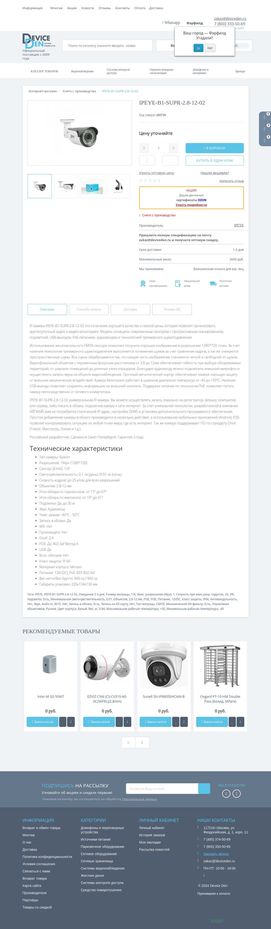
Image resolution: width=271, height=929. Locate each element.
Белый (82, 609)
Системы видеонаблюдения (103, 868)
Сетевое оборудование (99, 854)
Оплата (72, 8)
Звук (37, 604)
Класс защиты (192, 599)
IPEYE (39, 594)
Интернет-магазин (43, 91)
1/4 (133, 594)
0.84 (102, 609)
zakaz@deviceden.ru (230, 18)
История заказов (152, 835)
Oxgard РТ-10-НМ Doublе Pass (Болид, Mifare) (220, 699)
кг (96, 609)
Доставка (90, 8)
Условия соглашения (39, 864)
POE (146, 599)
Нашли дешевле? (215, 173)
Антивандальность (223, 599)
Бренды (240, 71)
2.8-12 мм (135, 599)
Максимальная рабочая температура (132, 609)
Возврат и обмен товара (41, 828)
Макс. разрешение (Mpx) (154, 594)
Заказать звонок (216, 854)
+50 (162, 609)
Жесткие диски (92, 875)
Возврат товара (35, 878)
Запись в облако (80, 604)
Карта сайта (32, 886)
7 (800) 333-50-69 (229, 23)
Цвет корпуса (67, 609)
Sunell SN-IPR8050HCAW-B (164, 696)
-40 (222, 609)
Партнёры (30, 900)
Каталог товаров (44, 71)
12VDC (175, 599)
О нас (27, 842)
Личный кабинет (151, 828)
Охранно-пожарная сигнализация (161, 71)
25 (226, 594)
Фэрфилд (196, 23)
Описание (47, 309)
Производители (35, 893)
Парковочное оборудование (102, 847)
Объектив (120, 599)
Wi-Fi (57, 604)
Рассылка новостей (154, 849)
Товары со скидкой (37, 907)
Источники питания (96, 839)
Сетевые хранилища (97, 861)
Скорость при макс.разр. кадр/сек (199, 594)
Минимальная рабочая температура (192, 609)
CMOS (160, 604)
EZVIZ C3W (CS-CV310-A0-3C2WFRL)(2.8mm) (107, 699)
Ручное (51, 609)
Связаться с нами (36, 871)
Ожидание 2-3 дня (91, 594)
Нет (29, 604)
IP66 (206, 599)
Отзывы (139, 8)
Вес (90, 609)
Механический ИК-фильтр (184, 604)
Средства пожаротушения (101, 890)
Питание (164, 599)
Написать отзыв (231, 181)
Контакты (157, 8)
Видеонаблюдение (82, 71)
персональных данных (139, 799)
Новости (121, 8)
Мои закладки (150, 842)
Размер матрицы (118, 594)
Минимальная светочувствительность (78, 599)
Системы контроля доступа (118, 71)
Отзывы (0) (172, 309)
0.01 (109, 599)
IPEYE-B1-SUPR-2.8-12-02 (60, 594)
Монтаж (56, 8)
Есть (46, 599)
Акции (106, 8)
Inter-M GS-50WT (51, 696)
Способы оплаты (89, 309)
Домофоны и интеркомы (200, 71)
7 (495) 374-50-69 (216, 839)
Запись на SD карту (114, 604)
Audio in (47, 604)
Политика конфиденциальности (47, 857)
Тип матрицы (145, 604)
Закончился (42, 721)
